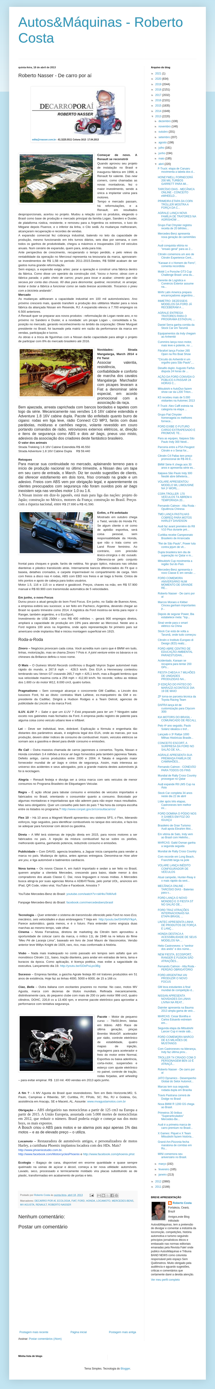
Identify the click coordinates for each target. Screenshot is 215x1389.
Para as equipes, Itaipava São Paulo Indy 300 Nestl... (176, 440)
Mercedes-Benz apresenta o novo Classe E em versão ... (177, 571)
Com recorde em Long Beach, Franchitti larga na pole (176, 858)
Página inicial (78, 1332)
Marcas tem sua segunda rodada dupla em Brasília (175, 1088)
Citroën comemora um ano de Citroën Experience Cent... (176, 256)
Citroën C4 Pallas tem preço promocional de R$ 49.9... (175, 457)
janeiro (163, 1174)
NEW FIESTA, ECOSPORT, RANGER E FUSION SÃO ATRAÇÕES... (175, 958)
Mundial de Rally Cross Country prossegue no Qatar (177, 777)
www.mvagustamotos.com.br (106, 1101)
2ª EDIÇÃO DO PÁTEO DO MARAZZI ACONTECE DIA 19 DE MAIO (176, 688)
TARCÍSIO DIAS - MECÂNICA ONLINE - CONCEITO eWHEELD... (176, 192)
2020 (158, 78)
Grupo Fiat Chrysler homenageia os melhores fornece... (175, 418)
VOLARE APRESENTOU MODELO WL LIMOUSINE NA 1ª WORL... (176, 485)
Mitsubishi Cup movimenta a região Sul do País (175, 562)
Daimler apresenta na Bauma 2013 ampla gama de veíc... (176, 1009)
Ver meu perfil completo (165, 1279)
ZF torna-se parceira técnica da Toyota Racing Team (177, 698)
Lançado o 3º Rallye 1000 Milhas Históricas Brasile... (176, 736)
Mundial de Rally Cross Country (177, 851)
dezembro (165, 121)
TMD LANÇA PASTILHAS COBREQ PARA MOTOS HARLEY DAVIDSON (175, 517)
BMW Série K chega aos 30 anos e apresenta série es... (176, 466)
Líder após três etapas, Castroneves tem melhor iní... (174, 805)
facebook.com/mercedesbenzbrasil (89, 902)
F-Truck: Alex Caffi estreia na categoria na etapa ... (175, 407)
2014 (158, 111)
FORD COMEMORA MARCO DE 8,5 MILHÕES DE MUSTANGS (176, 1040)
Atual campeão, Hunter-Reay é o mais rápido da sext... (177, 879)
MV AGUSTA (27, 1204)
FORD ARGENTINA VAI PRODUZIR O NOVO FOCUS (172, 978)
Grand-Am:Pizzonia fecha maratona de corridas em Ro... (175, 1145)
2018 (158, 89)
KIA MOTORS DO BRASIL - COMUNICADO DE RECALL (177, 719)
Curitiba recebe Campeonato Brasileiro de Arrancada (175, 536)
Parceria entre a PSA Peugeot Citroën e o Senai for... (176, 449)
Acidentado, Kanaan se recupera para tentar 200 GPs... (174, 664)
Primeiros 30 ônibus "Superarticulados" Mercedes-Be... (171, 1116)
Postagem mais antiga (122, 1332)
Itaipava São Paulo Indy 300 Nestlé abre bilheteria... (175, 475)
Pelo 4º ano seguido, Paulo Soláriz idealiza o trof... (174, 727)
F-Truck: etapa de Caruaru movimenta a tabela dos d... (176, 170)
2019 (158, 84)
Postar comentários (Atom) (45, 1338)
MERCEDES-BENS (122, 1200)
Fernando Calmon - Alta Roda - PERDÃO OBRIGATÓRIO (177, 968)
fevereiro (164, 1169)
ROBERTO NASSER (59, 1204)
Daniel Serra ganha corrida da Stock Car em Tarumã (176, 326)
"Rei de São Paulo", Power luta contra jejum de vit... (177, 545)
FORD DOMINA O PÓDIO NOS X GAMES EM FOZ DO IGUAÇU (177, 817)
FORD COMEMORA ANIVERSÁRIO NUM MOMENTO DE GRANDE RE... (175, 583)
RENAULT (41, 1204)
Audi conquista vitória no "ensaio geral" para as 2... (175, 247)
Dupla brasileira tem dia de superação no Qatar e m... (175, 554)
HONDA (90, 1200)
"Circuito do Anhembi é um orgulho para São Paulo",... (176, 361)
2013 (158, 116)
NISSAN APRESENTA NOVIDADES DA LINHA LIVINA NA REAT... (174, 999)
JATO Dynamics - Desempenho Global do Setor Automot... (177, 1080)
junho (162, 153)
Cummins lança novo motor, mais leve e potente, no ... (175, 343)
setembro (165, 137)
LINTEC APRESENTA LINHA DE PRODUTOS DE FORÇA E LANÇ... (177, 925)
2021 (158, 73)
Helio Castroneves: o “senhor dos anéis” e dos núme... (175, 947)
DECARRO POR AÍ (45, 1200)
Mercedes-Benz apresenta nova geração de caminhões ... (177, 237)
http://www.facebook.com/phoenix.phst (108, 1154)
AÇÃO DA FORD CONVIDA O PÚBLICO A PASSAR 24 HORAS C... (176, 380)
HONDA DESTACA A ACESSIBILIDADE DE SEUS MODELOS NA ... (177, 937)
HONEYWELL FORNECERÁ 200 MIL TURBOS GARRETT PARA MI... (175, 181)
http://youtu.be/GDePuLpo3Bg (80, 966)
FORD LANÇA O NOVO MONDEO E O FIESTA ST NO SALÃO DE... (175, 901)
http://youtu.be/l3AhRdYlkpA (117, 919)
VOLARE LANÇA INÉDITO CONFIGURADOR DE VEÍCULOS (174, 869)
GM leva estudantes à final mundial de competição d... (176, 988)
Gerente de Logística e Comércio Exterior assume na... (176, 284)
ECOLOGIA (63, 1200)
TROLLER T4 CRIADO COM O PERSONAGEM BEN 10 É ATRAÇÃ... (177, 1061)
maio (162, 158)
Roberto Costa (182, 1203)
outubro (164, 131)
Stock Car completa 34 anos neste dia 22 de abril (175, 794)
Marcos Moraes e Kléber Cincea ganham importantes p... (177, 605)
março (163, 1163)
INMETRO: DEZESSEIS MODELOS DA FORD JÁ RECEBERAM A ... (175, 304)
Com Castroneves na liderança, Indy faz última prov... (177, 1050)
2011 (158, 1186)
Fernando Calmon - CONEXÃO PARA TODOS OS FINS (177, 768)
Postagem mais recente (33, 1332)
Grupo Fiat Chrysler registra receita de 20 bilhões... (175, 227)
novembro (165, 126)
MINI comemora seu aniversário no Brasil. (172, 1155)
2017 (158, 95)
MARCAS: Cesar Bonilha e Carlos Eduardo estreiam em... (175, 1020)
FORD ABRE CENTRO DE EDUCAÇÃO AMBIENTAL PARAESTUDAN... (175, 652)
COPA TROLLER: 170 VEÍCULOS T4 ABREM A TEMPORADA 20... (175, 497)
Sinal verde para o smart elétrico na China (173, 624)
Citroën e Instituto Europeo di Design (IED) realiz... (175, 641)
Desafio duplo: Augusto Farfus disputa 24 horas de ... (176, 369)
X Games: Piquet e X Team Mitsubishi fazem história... (176, 1135)
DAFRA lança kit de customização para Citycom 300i (176, 708)
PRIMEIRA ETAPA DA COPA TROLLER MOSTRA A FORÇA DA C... (175, 204)
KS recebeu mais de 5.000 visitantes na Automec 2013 (176, 399)
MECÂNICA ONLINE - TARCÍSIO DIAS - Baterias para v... (176, 889)
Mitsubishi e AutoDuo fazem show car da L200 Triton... (175, 390)
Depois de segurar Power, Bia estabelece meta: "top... (176, 615)
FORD (81, 1200)
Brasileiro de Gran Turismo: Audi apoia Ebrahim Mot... (175, 827)
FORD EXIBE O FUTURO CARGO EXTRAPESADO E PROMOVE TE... (176, 430)
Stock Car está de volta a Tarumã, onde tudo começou (177, 633)
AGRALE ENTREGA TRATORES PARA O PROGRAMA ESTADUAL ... (176, 316)
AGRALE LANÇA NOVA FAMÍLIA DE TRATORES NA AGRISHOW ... (177, 216)
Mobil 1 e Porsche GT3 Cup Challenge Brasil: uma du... (176, 273)
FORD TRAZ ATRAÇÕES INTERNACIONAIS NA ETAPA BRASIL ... (173, 913)
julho (162, 147)
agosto (163, 142)
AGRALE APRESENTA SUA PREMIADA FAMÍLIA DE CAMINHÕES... (175, 758)
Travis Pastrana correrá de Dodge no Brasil (174, 1097)
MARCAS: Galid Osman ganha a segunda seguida (177, 844)
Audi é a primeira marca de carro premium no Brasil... (175, 1126)
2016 (158, 100)
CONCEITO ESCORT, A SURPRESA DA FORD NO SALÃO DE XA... (176, 746)
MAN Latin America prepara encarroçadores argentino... (176, 294)
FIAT (73, 1200)
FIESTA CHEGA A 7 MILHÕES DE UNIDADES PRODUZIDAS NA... (176, 676)
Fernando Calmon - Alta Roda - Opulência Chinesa (177, 507)
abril (161, 164)
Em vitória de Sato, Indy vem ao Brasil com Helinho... (175, 836)
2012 (158, 1181)
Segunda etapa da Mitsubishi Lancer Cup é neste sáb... (175, 1030)
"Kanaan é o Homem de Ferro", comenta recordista (177, 264)
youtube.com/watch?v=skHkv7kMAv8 (91, 894)
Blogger (125, 1368)
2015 (158, 105)
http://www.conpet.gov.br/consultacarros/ (89, 809)
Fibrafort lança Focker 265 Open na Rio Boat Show (174, 352)
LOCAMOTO (103, 1200)
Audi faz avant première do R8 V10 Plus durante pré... (176, 528)
